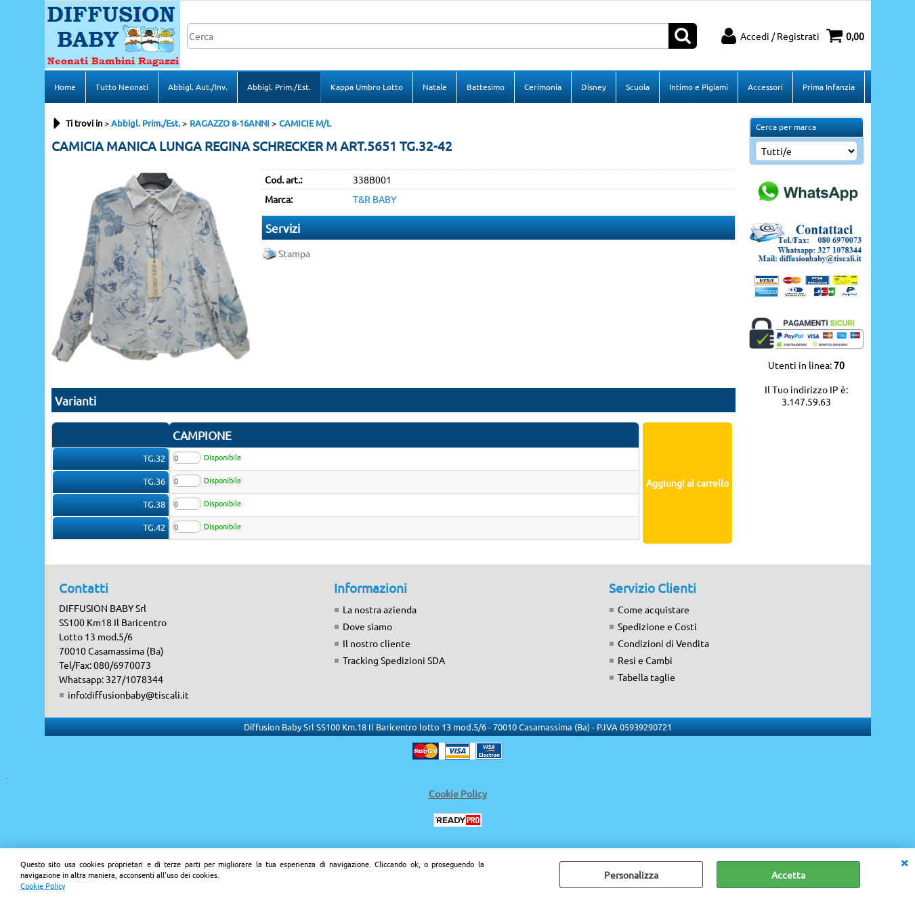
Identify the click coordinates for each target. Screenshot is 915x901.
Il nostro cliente (376, 643)
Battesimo (486, 86)
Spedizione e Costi (657, 626)
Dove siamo (367, 626)
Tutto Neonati (121, 86)
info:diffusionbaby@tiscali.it (128, 694)
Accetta (788, 875)
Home (65, 86)
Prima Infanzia (829, 86)
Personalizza (631, 875)
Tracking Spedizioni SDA (394, 660)
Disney (593, 86)
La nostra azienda (380, 609)
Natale (435, 86)
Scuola (638, 86)
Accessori (765, 86)
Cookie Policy (42, 885)
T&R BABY (374, 199)
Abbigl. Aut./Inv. (198, 86)
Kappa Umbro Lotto (367, 86)
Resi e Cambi (645, 660)
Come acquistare (653, 609)
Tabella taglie (646, 677)
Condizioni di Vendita (663, 643)
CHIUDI (904, 862)
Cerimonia (542, 86)
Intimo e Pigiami (698, 86)
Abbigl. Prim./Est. (279, 86)
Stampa (294, 253)
